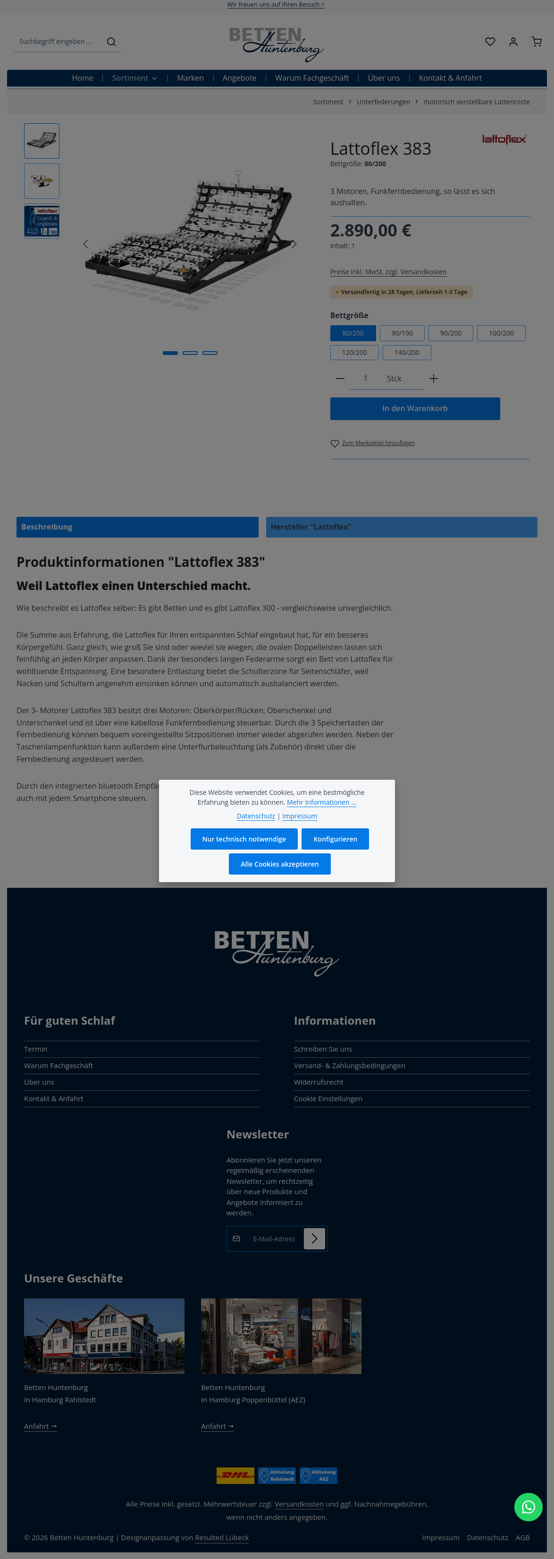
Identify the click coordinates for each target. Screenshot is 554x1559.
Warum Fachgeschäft (58, 1065)
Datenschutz (487, 1537)
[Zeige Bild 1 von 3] (170, 353)
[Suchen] (111, 41)
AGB (523, 1537)
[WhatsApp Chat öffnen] (528, 1507)
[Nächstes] (293, 244)
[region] (168, 244)
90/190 (402, 333)
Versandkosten (299, 1503)
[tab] (138, 527)
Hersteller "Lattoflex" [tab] (311, 527)
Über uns (39, 1082)
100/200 (501, 333)
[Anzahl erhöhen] (434, 379)
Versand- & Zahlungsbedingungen (349, 1065)
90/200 (451, 333)
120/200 (354, 352)
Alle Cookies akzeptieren (280, 865)
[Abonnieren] (314, 1238)
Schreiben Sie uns (323, 1048)
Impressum (441, 1537)
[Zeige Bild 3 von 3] (210, 353)
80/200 (353, 333)
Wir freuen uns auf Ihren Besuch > (276, 4)
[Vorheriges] (86, 244)
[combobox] (58, 41)
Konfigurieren (335, 840)
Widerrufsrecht (319, 1082)
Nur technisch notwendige (244, 840)
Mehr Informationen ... (321, 804)
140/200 (407, 352)
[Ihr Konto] (513, 41)
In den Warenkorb (415, 408)
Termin (36, 1048)
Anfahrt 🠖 (40, 1426)
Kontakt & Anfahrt (54, 1098)
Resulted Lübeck (222, 1537)
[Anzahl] (366, 379)
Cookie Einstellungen (328, 1098)
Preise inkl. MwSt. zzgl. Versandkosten (388, 271)
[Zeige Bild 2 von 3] (190, 353)
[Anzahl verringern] (340, 379)
